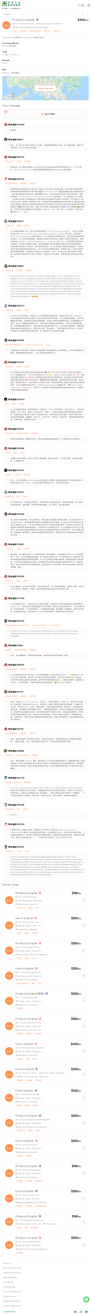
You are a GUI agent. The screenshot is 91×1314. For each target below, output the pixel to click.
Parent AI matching (11, 1301)
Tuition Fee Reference (12, 1292)
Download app (9, 1287)
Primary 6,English (27, 892)
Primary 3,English (24, 19)
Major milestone (10, 1277)
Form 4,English (25, 968)
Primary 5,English (27, 943)
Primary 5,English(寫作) (30, 993)
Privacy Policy (9, 1296)
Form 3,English (25, 1191)
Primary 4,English (27, 1115)
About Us (7, 1263)
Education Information (12, 1268)
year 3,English (24, 918)
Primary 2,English (27, 1018)
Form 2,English (25, 1069)
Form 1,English (25, 1043)
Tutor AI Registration (12, 1306)
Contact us (8, 1282)
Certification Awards (12, 1273)
